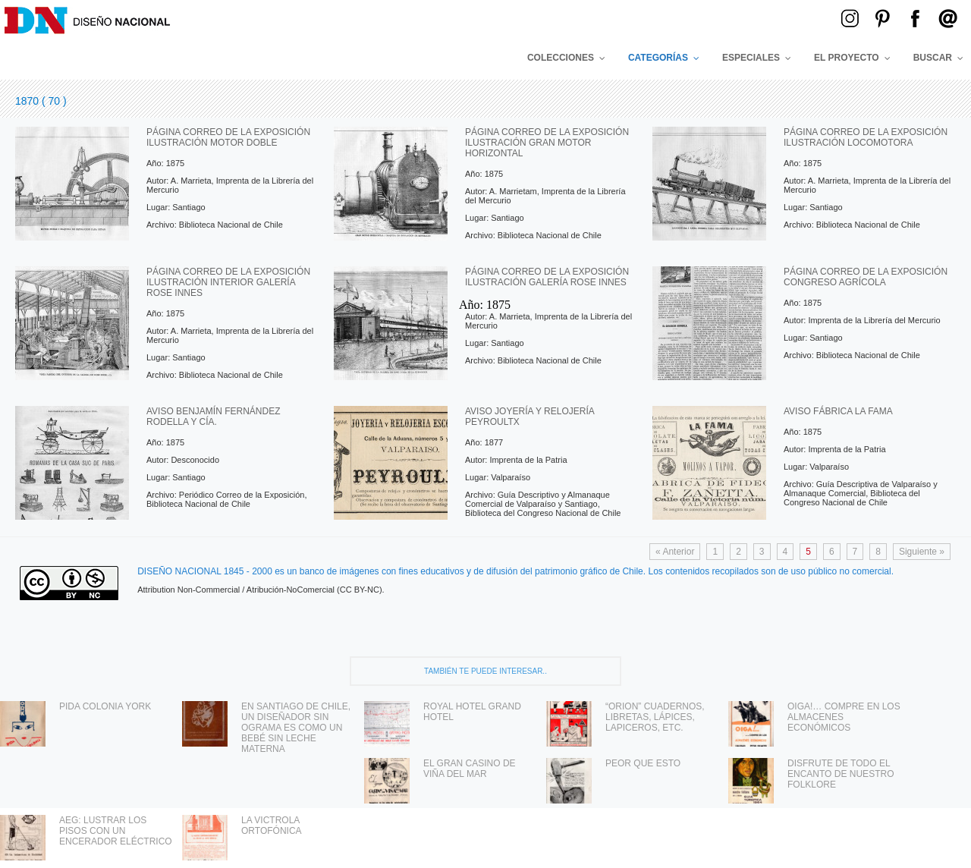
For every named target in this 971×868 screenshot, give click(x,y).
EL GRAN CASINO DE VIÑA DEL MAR (469, 768)
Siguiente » (921, 551)
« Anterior (674, 551)
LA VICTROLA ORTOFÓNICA (271, 825)
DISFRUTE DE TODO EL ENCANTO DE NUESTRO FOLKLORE (840, 774)
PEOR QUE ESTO (642, 763)
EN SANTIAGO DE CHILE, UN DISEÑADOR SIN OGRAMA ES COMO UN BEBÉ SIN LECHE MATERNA (295, 727)
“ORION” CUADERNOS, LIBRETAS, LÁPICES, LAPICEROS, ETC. (655, 717)
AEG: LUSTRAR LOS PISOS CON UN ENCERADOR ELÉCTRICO (115, 831)
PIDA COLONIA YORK (105, 706)
